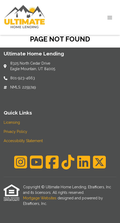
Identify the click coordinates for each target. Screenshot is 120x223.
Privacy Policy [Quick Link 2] (15, 131)
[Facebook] (52, 162)
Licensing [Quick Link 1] (12, 122)
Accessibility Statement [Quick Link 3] (23, 141)
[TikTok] (67, 162)
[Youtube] (36, 162)
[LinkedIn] (83, 162)
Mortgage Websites (40, 198)
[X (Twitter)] (99, 162)
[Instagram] (20, 162)
